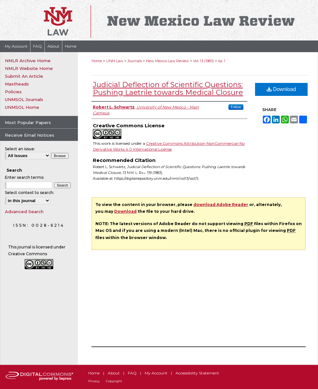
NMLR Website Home (29, 68)
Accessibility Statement (197, 373)
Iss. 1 (221, 61)
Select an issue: (20, 148)
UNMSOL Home (22, 107)
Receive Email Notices (29, 135)
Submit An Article (24, 76)
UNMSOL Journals (24, 99)
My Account (156, 373)
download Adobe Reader (220, 204)
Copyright (114, 381)
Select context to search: (29, 192)
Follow (236, 107)
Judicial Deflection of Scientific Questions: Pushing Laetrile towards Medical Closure (168, 88)
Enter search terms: (24, 177)
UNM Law (114, 61)
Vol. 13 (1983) (203, 61)
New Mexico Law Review (167, 61)
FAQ (132, 373)
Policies (13, 91)
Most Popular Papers (28, 122)
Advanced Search (24, 211)
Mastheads (17, 83)
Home (97, 61)
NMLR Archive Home (28, 60)
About (114, 373)
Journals (135, 61)
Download (281, 89)
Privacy (94, 381)
